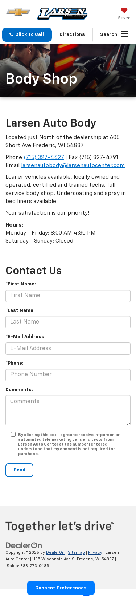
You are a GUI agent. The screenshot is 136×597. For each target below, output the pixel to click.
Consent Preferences (61, 588)
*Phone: (14, 363)
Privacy (95, 553)
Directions (72, 34)
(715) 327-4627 (44, 157)
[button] (27, 35)
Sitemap (76, 553)
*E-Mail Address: (25, 336)
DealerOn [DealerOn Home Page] (55, 553)
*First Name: (20, 284)
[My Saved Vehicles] (124, 14)
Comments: (19, 389)
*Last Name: (20, 310)
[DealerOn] (23, 545)
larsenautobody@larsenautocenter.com (73, 165)
